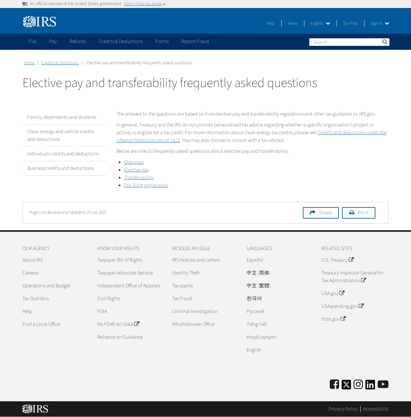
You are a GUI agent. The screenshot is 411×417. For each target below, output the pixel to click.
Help (270, 23)
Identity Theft (185, 272)
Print (363, 213)
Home (29, 63)
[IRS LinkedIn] (370, 387)
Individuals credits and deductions (63, 153)
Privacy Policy (343, 409)
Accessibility (376, 409)
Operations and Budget (46, 285)
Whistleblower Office (193, 324)
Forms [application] (162, 41)
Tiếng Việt (257, 324)
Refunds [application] (78, 41)
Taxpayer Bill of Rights (120, 260)
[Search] (349, 42)
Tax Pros (350, 23)
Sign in (380, 23)
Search (384, 42)
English (320, 23)
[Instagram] (358, 385)
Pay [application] (53, 41)
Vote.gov (333, 319)
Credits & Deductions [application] (121, 41)
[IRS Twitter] (346, 387)
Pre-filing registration (146, 185)
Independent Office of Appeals (128, 285)
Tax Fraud (182, 298)
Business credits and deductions (60, 168)
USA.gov (332, 293)
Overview (134, 162)
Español (255, 260)
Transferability (139, 177)
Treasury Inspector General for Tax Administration (352, 276)
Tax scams (182, 285)
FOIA (102, 311)
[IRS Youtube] (383, 385)
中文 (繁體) (259, 285)
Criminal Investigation (195, 311)
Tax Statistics (35, 298)
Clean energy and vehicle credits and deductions (60, 135)
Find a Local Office (41, 324)
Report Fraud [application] (195, 41)
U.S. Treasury (337, 260)
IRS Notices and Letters (196, 260)
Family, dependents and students (61, 117)
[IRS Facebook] (334, 385)
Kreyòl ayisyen (261, 337)
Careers (30, 272)
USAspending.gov (342, 306)
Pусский (255, 311)
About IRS (32, 260)
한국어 (254, 298)
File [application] (33, 41)
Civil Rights (108, 298)
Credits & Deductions (60, 63)
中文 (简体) (259, 272)
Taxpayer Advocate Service (125, 272)
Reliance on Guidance (120, 337)
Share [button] (325, 213)
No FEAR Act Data (118, 324)
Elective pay (136, 169)
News (293, 23)
